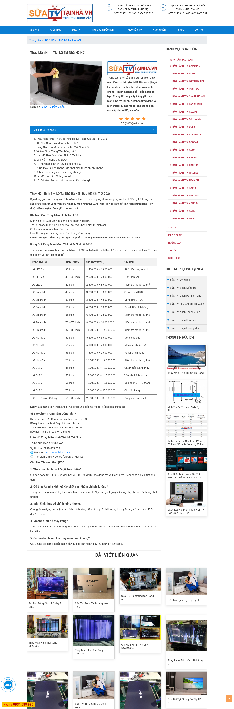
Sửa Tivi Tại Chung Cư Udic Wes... (90, 706)
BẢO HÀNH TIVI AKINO (183, 188)
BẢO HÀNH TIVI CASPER (184, 165)
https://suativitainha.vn (58, 452)
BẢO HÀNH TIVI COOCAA (184, 142)
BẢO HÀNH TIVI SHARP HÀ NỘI (187, 96)
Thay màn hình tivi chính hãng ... (186, 375)
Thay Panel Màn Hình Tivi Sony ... (185, 662)
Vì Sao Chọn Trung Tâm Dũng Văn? (56, 151)
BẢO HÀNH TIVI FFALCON (184, 180)
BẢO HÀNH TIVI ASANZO (184, 157)
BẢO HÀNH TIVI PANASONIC (186, 104)
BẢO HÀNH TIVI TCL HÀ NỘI (185, 119)
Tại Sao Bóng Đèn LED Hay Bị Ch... (45, 605)
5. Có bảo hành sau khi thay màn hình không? (64, 180)
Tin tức (180, 29)
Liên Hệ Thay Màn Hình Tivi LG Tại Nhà (58, 155)
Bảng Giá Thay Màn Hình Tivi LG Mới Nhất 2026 (63, 147)
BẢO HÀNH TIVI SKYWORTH (185, 134)
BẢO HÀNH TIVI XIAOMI (183, 112)
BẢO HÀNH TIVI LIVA (182, 218)
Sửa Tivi (76, 29)
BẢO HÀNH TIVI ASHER (183, 211)
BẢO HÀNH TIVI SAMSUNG (185, 66)
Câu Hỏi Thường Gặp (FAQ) (52, 159)
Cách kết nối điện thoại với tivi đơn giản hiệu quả (186, 511)
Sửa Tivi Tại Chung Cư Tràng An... (137, 598)
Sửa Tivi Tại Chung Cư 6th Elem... (136, 678)
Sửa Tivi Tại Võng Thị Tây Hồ (184, 600)
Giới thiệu (55, 29)
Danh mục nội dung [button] (45, 129)
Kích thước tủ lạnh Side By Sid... (184, 409)
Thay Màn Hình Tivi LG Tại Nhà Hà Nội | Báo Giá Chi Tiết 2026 (71, 139)
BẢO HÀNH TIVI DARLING (184, 196)
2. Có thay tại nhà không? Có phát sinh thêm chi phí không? (70, 168)
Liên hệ (198, 29)
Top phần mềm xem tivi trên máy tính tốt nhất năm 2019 (184, 476)
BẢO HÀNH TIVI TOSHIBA (184, 89)
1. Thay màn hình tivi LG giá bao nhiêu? (58, 163)
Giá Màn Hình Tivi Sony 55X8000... (134, 646)
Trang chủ (34, 29)
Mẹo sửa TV (135, 29)
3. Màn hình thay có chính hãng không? (58, 172)
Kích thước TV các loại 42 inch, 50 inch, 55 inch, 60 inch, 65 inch (186, 443)
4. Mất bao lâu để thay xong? (54, 176)
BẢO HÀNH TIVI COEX (182, 127)
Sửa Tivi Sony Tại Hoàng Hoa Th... (91, 605)
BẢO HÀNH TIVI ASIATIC (184, 203)
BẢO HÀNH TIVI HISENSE (184, 173)
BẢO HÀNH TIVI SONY (182, 73)
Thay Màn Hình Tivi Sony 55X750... (89, 652)
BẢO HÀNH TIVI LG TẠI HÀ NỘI (187, 81)
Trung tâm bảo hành (103, 29)
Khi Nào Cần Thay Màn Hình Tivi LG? (57, 143)
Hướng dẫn (159, 29)
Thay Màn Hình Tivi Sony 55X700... (43, 644)
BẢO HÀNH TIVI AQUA (182, 150)
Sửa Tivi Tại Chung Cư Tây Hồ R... (185, 678)
